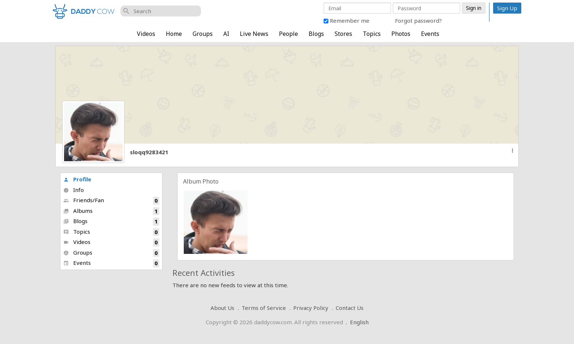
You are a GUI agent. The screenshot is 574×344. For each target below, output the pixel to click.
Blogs (316, 34)
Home (174, 34)
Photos (400, 34)
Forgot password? (418, 20)
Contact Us (350, 307)
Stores (343, 34)
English (359, 322)
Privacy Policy (310, 307)
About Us (222, 307)
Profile (77, 179)
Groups (203, 34)
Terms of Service (264, 307)
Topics (372, 34)
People (288, 34)
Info (73, 189)
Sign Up (507, 8)
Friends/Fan (111, 200)
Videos (146, 34)
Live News (254, 34)
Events (430, 34)
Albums (111, 211)
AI (226, 34)
